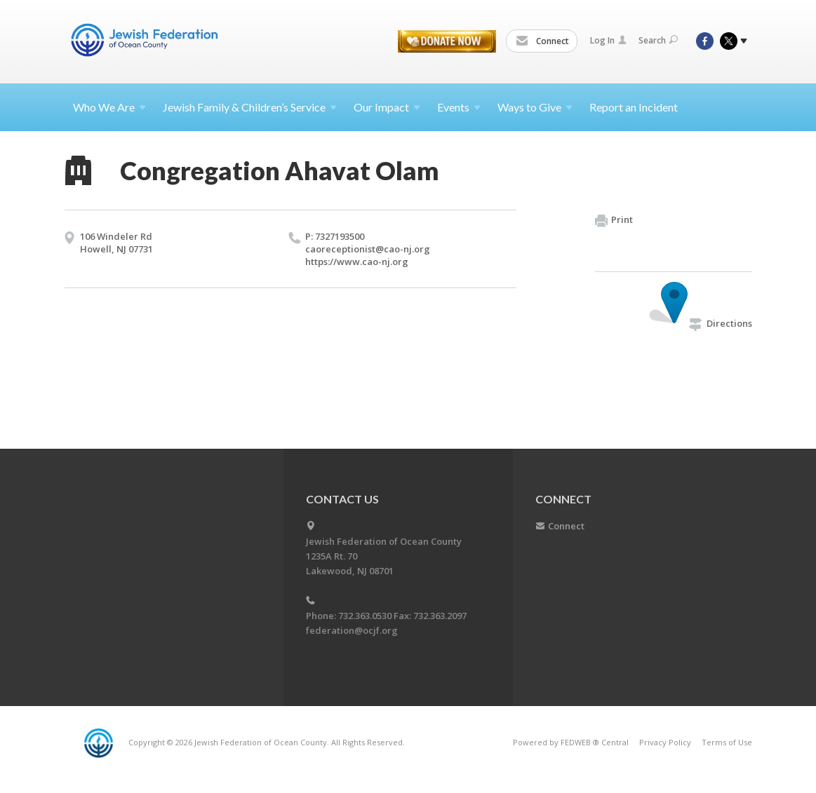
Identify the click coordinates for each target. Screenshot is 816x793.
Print (614, 220)
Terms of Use (727, 742)
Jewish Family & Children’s (250, 107)
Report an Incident (633, 107)
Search (658, 40)
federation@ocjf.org (352, 630)
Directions (720, 323)
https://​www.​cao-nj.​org (356, 261)
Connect (542, 41)
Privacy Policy (665, 742)
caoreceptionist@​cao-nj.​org (367, 249)
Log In (608, 40)
